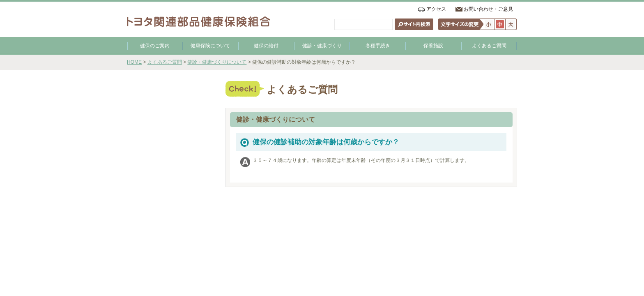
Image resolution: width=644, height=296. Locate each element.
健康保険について (210, 46)
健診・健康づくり (322, 46)
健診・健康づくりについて (216, 62)
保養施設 (433, 46)
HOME (134, 62)
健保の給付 (266, 46)
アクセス (436, 9)
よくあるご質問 (489, 46)
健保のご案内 (155, 46)
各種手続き (378, 46)
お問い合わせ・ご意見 (488, 9)
